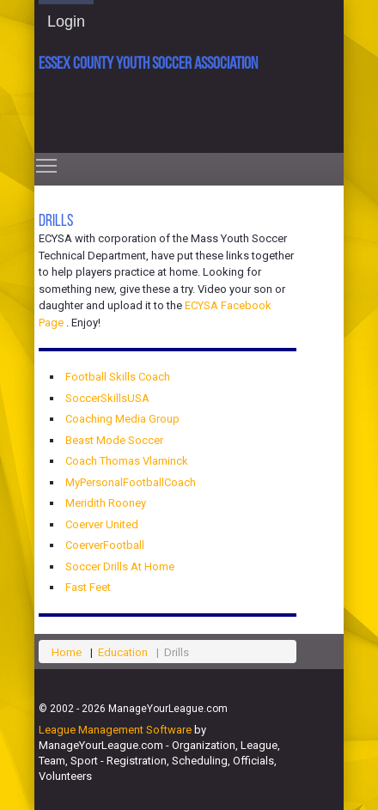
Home (67, 652)
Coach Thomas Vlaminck (126, 460)
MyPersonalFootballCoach (130, 482)
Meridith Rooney (105, 502)
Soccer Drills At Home (119, 566)
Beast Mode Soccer (114, 440)
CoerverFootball (104, 545)
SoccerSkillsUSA (107, 398)
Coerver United (101, 524)
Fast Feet (88, 587)
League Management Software (115, 729)
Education (123, 652)
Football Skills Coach (117, 376)
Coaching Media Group (122, 418)
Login (66, 21)
